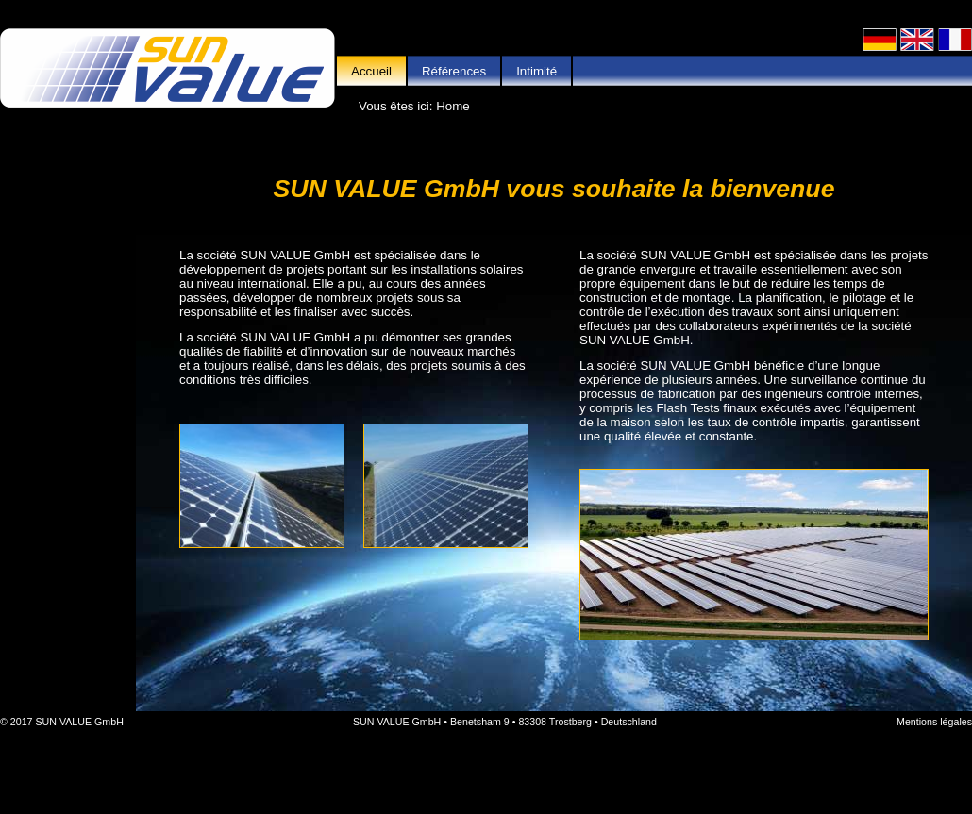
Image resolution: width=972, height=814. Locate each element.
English (917, 39)
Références (454, 71)
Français (955, 39)
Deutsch (880, 39)
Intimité (536, 71)
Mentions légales (934, 721)
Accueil (371, 71)
